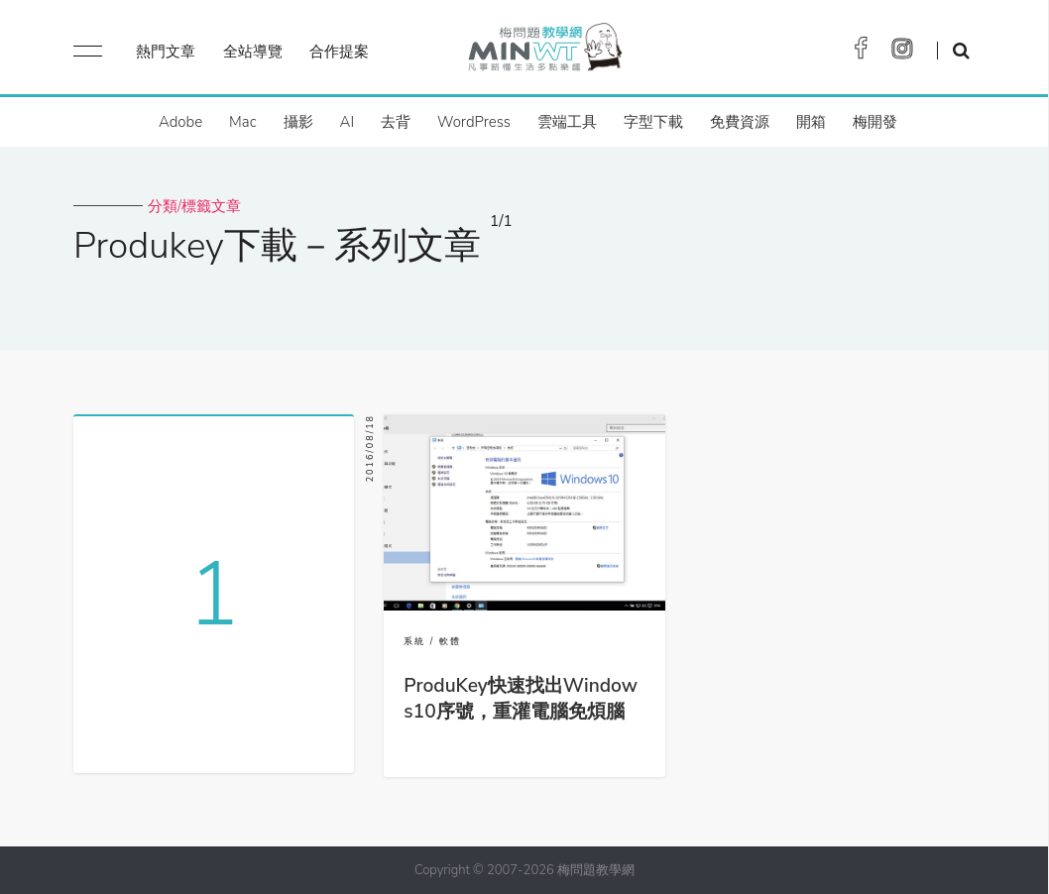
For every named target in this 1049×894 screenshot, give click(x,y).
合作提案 (339, 51)
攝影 (298, 122)
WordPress (474, 122)
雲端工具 (567, 122)
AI (347, 122)
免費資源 (739, 122)
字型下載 (653, 122)
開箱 (811, 122)
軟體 (450, 641)
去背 (395, 122)
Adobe (180, 122)
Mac (242, 122)
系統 (414, 641)
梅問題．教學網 (544, 52)
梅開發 (875, 122)
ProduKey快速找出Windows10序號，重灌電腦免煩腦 (521, 699)
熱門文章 (165, 51)
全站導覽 (253, 51)
